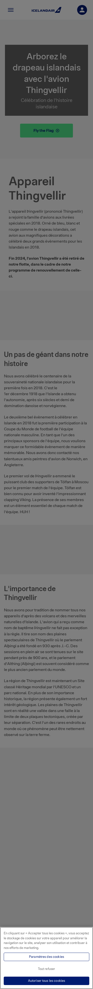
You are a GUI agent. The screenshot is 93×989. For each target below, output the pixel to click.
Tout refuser (46, 969)
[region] (46, 958)
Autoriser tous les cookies (46, 981)
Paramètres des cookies (46, 957)
